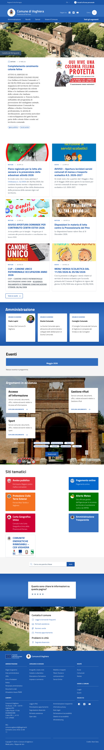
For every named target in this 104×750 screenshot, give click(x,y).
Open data (32, 716)
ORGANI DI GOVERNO (14, 317)
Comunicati (80, 673)
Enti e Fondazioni (11, 679)
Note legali (56, 710)
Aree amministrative (12, 673)
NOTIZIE (10, 165)
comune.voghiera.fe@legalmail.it (16, 727)
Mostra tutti (52, 454)
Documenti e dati (11, 689)
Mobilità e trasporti (59, 670)
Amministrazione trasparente (62, 704)
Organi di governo (11, 670)
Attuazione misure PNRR (13, 692)
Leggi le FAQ (33, 704)
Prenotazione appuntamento (38, 707)
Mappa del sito (19, 744)
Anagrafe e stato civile (36, 670)
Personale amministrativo (13, 686)
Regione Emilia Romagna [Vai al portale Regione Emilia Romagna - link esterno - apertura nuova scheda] (14, 2)
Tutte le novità (14, 296)
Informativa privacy (59, 707)
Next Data (95, 742)
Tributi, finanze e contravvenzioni (58, 674)
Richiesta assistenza (36, 713)
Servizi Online (57, 679)
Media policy (9, 744)
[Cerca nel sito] (94, 12)
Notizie (79, 676)
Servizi (37, 19)
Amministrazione (14, 19)
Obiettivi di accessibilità (61, 716)
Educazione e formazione (37, 676)
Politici (7, 682)
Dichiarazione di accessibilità (62, 713)
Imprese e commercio (36, 679)
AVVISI (56, 165)
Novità (27, 19)
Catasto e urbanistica (36, 673)
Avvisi (79, 670)
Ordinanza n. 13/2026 (17, 182)
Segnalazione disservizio (37, 710)
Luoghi (79, 689)
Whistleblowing (58, 719)
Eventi (79, 693)
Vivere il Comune (51, 19)
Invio (70, 564)
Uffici (7, 676)
